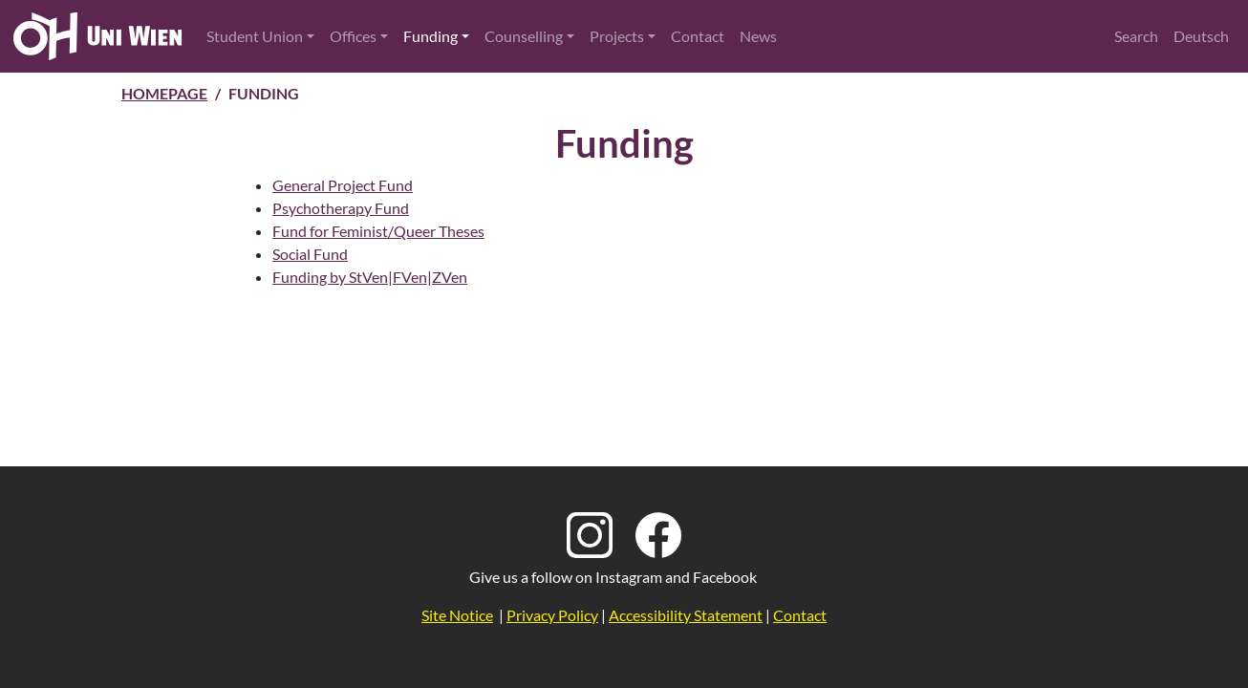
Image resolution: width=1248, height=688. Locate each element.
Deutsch (1201, 36)
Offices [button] (353, 36)
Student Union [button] (254, 36)
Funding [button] (430, 36)
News (758, 36)
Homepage (164, 93)
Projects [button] (617, 36)
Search (1136, 36)
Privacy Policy (552, 615)
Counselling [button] (523, 36)
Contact (697, 36)
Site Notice (457, 615)
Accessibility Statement (686, 615)
